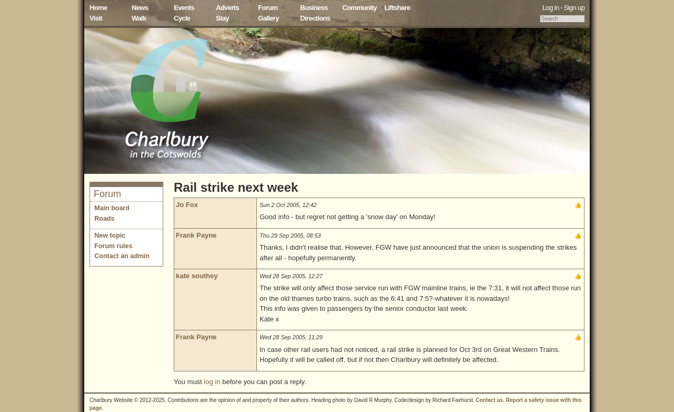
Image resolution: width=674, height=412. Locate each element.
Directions (315, 18)
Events (184, 8)
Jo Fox (187, 205)
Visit (96, 18)
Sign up (573, 8)
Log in (550, 8)
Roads (104, 218)
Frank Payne (196, 235)
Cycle (182, 18)
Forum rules (113, 246)
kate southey (196, 276)
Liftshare (397, 8)
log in (212, 382)
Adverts (227, 8)
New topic (109, 235)
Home (98, 8)
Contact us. (490, 400)
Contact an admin (122, 256)
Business (314, 8)
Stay (222, 18)
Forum (267, 8)
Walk (139, 18)
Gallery (268, 18)
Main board (112, 208)
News (140, 8)
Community (359, 8)
